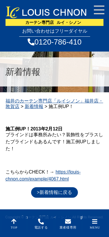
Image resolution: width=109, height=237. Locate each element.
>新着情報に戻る (54, 192)
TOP (14, 224)
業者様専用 (68, 224)
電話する (40, 224)
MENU (95, 224)
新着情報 (34, 106)
